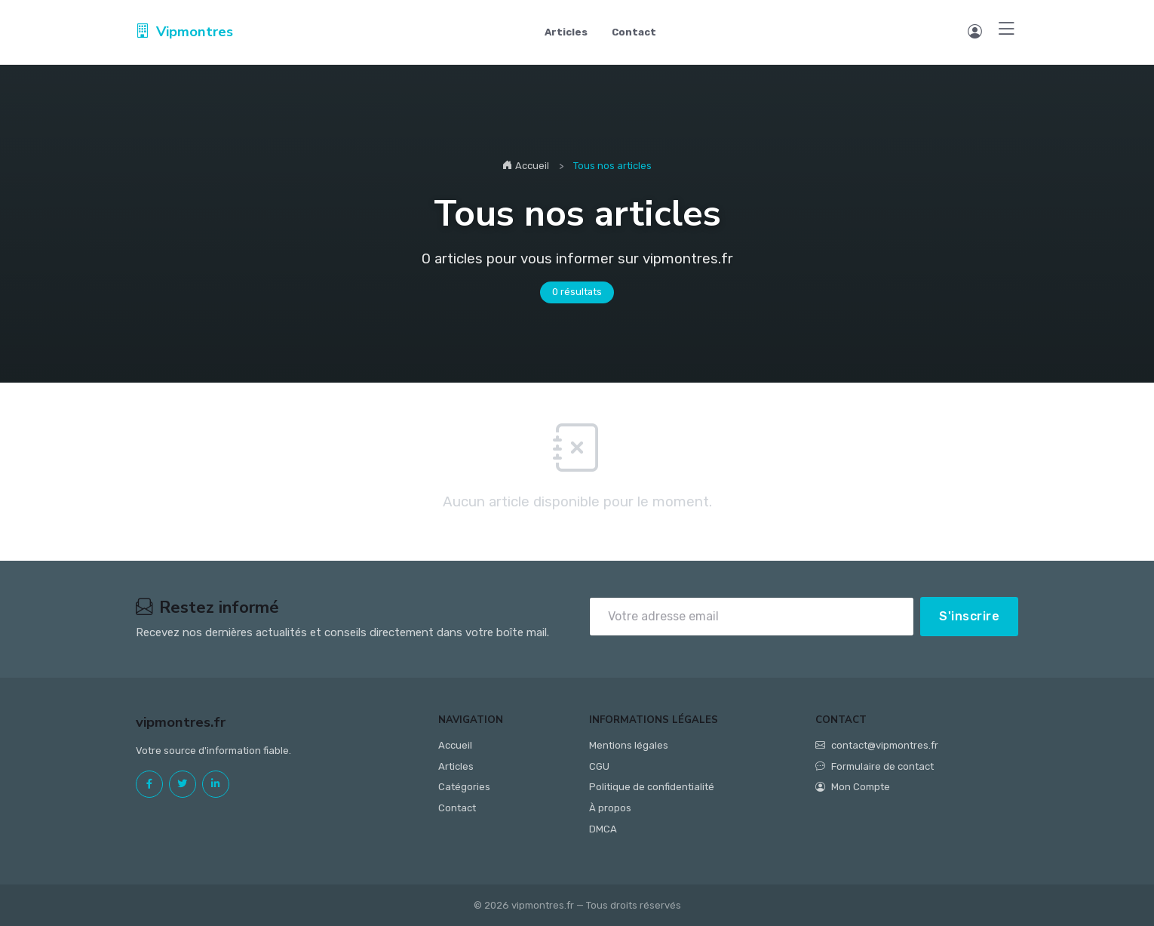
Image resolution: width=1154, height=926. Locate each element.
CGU (599, 766)
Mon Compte (852, 786)
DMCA (603, 829)
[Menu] (1006, 30)
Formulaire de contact (874, 766)
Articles (566, 32)
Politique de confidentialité (651, 786)
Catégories (464, 786)
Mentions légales (628, 745)
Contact (634, 32)
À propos (610, 808)
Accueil (525, 165)
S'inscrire (969, 616)
